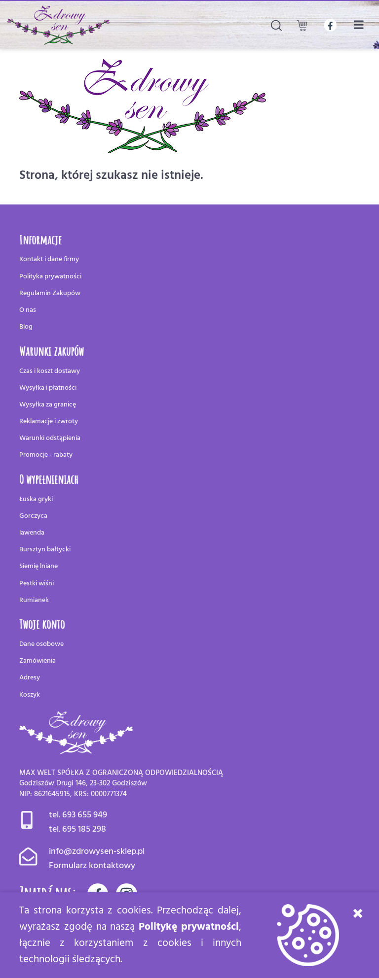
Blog (26, 327)
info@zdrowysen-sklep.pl (97, 851)
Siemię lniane (38, 566)
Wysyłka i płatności (47, 388)
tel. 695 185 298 (77, 829)
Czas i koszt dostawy (49, 371)
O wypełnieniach (48, 479)
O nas (27, 310)
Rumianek (34, 600)
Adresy (29, 677)
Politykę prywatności (189, 927)
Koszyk (29, 695)
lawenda (31, 533)
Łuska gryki (36, 499)
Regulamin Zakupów (49, 293)
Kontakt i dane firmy (49, 259)
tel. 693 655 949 (78, 815)
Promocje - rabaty (46, 455)
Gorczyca (33, 516)
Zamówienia (37, 661)
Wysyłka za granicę (47, 404)
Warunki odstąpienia (49, 438)
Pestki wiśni (36, 583)
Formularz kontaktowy (92, 866)
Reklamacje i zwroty (48, 421)
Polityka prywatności (50, 276)
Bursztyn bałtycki (45, 549)
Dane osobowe (41, 644)
